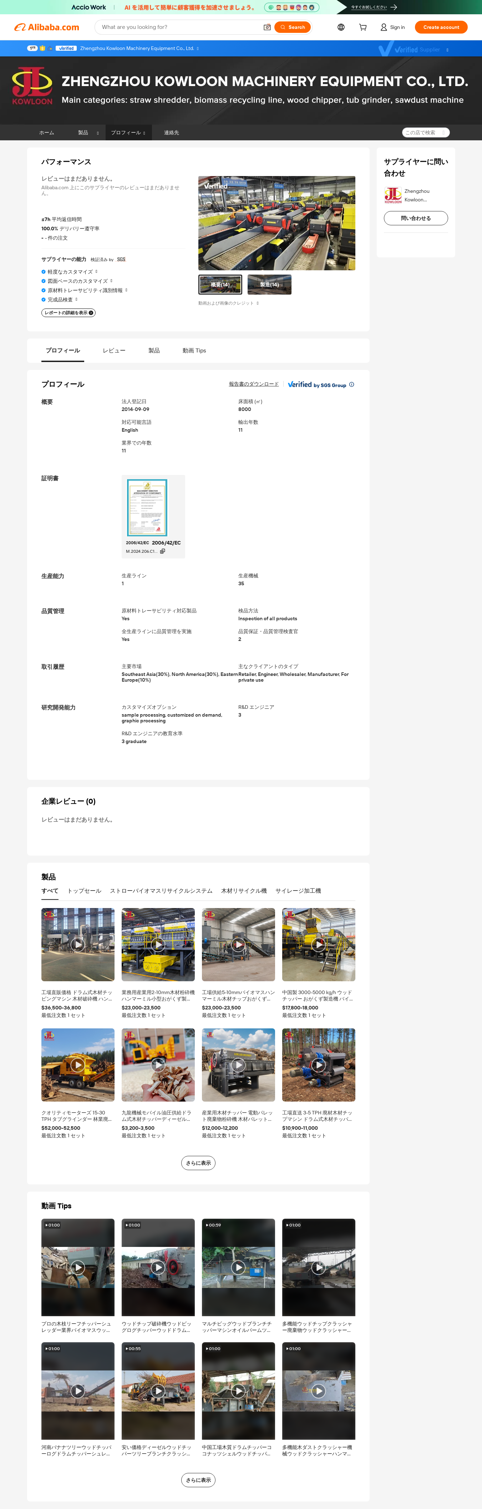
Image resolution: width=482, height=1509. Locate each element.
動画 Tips (194, 350)
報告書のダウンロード (254, 384)
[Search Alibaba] (179, 27)
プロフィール (63, 350)
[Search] (292, 27)
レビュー (114, 350)
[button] (267, 27)
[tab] (220, 285)
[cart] (364, 28)
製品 (154, 350)
